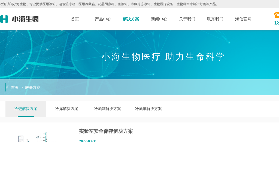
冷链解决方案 (25, 109)
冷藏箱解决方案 (107, 109)
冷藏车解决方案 (148, 109)
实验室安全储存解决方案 (106, 131)
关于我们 (187, 19)
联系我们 (215, 19)
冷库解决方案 (66, 109)
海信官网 (243, 19)
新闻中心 (159, 19)
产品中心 (103, 19)
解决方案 (131, 19)
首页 (75, 19)
